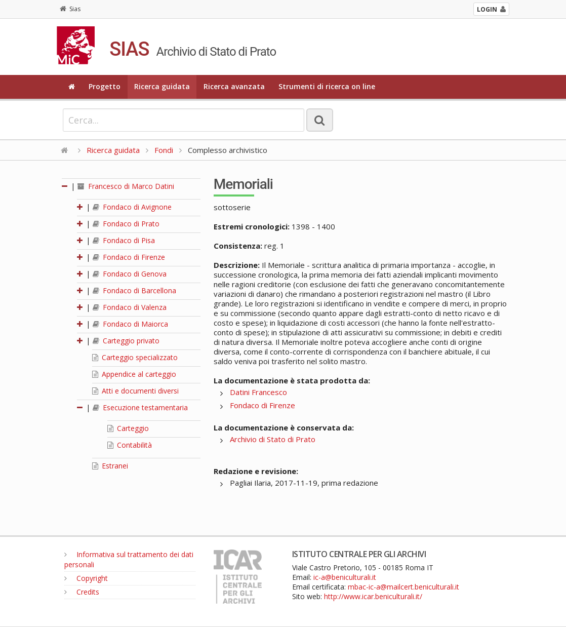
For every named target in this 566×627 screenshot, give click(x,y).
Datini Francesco (258, 392)
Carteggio (128, 428)
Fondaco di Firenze (129, 257)
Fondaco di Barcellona (134, 290)
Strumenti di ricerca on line (326, 86)
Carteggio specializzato (135, 357)
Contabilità (129, 445)
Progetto (104, 86)
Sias (70, 9)
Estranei (110, 466)
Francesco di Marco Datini (125, 186)
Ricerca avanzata (234, 86)
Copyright (86, 578)
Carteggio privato (126, 340)
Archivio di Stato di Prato (272, 439)
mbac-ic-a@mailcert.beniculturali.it (403, 587)
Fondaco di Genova (130, 274)
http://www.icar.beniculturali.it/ (373, 596)
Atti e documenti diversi (135, 391)
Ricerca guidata (162, 86)
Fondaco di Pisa (124, 240)
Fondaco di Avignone (132, 207)
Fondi (163, 150)
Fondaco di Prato (126, 223)
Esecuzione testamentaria (140, 407)
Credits (81, 592)
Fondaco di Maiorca (130, 324)
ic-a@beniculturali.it (344, 577)
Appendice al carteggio (134, 374)
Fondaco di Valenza (130, 307)
